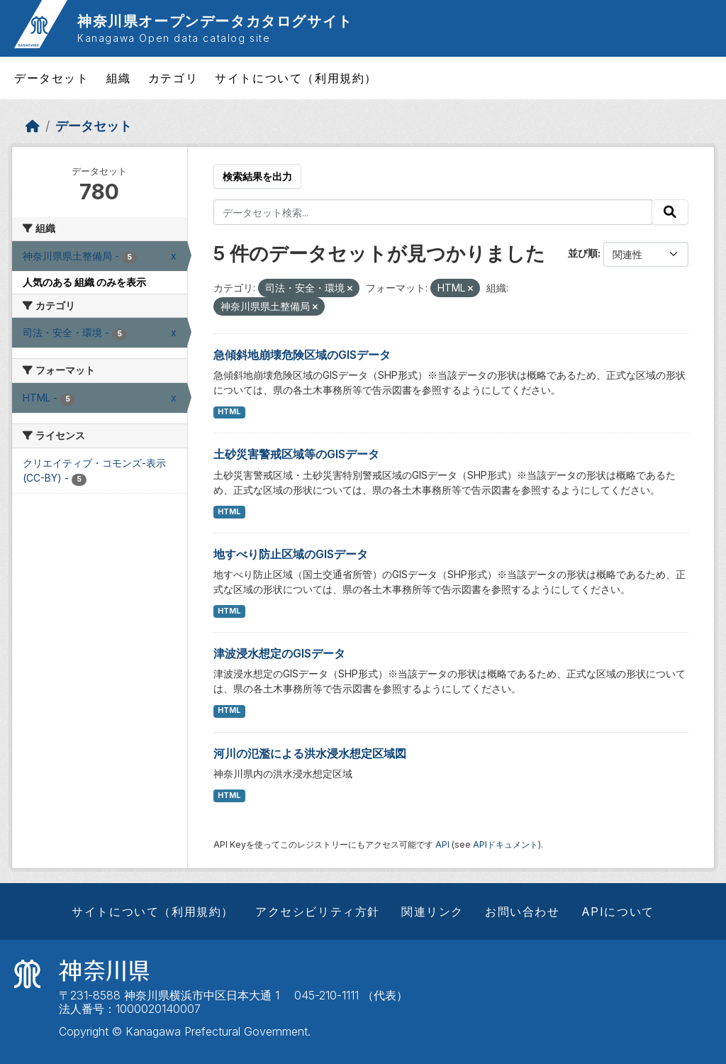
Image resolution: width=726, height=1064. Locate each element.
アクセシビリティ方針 (317, 911)
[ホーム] (33, 125)
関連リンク (432, 911)
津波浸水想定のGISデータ (279, 653)
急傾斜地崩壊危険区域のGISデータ (302, 355)
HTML (229, 411)
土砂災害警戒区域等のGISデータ (296, 454)
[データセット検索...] (433, 212)
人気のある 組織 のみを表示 (84, 282)
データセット (51, 78)
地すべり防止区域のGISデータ (290, 554)
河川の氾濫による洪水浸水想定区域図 (309, 753)
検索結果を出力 (257, 176)
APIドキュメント (505, 844)
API (442, 844)
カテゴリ (173, 78)
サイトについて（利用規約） (296, 78)
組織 (118, 78)
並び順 (583, 253)
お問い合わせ (522, 911)
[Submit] (670, 212)
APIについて (617, 911)
